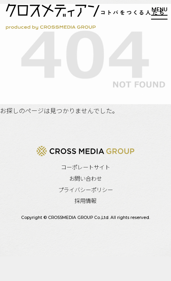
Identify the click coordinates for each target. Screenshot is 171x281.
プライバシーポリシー (85, 189)
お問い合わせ (85, 178)
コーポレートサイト (85, 167)
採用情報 (85, 200)
